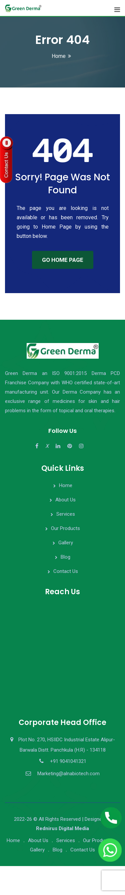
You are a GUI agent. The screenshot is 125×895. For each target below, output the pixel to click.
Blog (65, 557)
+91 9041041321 (68, 761)
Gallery (65, 543)
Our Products (65, 528)
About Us (65, 500)
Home (59, 56)
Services (65, 514)
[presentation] (50, 879)
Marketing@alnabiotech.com (68, 774)
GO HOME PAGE (62, 260)
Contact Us (65, 571)
